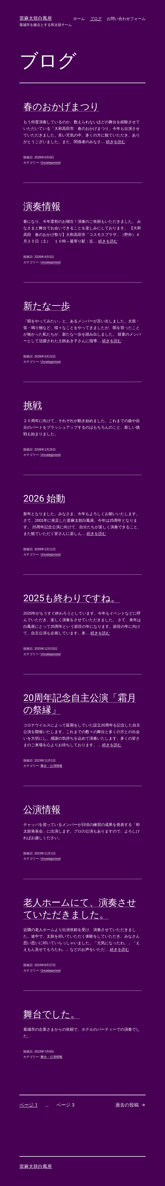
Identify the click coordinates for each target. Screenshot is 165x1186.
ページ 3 (65, 1105)
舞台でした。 (51, 1014)
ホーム (79, 18)
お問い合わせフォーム (126, 18)
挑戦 (32, 405)
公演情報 (42, 809)
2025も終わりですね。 (71, 598)
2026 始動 (44, 498)
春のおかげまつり (61, 106)
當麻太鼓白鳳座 (35, 18)
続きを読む (115, 142)
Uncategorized (51, 162)
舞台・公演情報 (51, 765)
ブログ (96, 18)
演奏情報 (42, 206)
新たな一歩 (46, 305)
